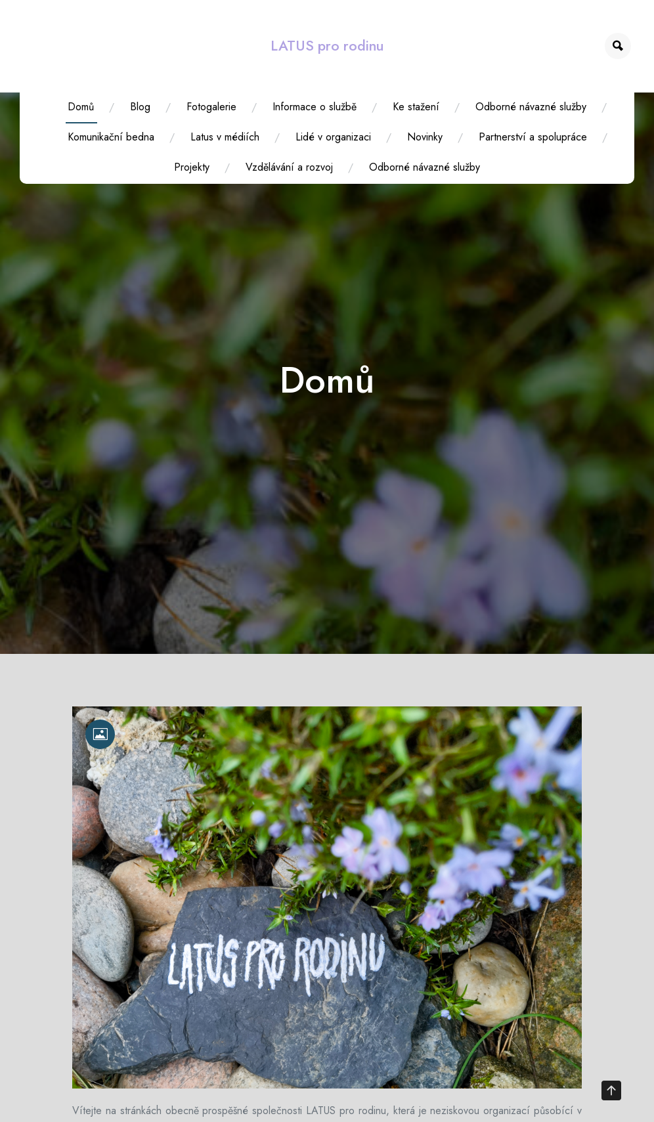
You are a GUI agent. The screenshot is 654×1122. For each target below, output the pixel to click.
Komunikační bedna (111, 136)
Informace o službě (314, 106)
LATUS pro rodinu (327, 45)
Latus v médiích (224, 136)
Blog (140, 106)
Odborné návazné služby (530, 106)
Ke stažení (416, 106)
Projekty (191, 167)
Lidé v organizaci (333, 136)
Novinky (425, 136)
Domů (81, 106)
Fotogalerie (211, 106)
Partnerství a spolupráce (533, 136)
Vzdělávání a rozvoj (289, 167)
